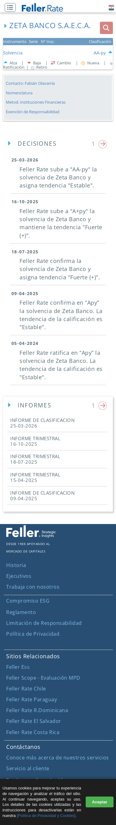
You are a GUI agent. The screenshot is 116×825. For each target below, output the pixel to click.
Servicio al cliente (27, 768)
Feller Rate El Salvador (33, 721)
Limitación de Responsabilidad (44, 623)
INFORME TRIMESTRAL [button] (35, 441)
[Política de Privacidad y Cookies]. (46, 815)
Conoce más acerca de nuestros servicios (57, 757)
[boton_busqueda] (106, 28)
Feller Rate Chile (26, 688)
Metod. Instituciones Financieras (36, 102)
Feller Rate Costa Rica (32, 732)
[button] (12, 7)
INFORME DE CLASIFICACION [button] (42, 423)
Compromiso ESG (27, 600)
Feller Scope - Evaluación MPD (43, 677)
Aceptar (99, 802)
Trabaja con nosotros (32, 586)
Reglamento (21, 612)
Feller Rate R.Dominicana (37, 710)
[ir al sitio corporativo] (31, 535)
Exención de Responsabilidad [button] (32, 111)
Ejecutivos (18, 576)
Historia (16, 565)
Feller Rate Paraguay (31, 699)
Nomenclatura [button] (19, 93)
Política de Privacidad (32, 633)
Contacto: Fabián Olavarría (30, 83)
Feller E (17, 667)
